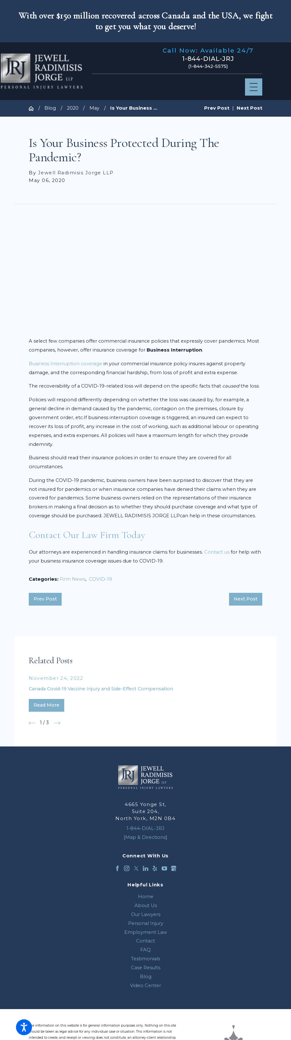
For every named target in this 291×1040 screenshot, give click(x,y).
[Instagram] (126, 868)
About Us (145, 905)
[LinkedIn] (145, 868)
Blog (50, 108)
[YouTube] (164, 868)
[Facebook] (117, 868)
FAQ (145, 950)
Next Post (245, 599)
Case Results (145, 968)
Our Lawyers (145, 914)
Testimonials (145, 959)
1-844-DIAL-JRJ (208, 58)
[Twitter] (136, 868)
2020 (73, 108)
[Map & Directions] (145, 837)
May (94, 108)
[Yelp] (154, 868)
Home (145, 896)
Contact (145, 941)
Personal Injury (145, 923)
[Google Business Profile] (173, 868)
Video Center (145, 985)
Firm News (72, 579)
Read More (46, 705)
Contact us (216, 552)
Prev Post (45, 599)
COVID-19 (100, 579)
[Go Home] (33, 108)
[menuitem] (145, 896)
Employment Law (145, 932)
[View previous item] (32, 723)
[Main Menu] (253, 87)
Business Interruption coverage (65, 364)
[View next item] (57, 723)
